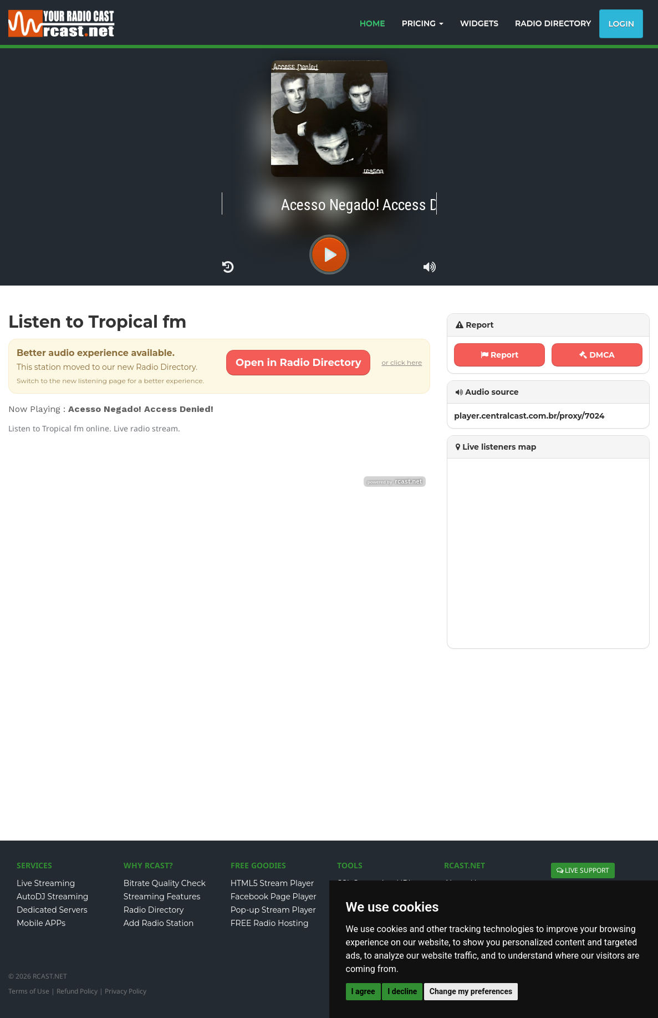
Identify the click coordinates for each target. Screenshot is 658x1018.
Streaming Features (162, 897)
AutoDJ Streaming (52, 897)
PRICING (422, 23)
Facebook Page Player (274, 897)
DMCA (597, 355)
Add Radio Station (159, 923)
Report (499, 355)
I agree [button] (363, 991)
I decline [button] (402, 991)
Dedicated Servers (52, 910)
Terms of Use (28, 991)
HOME (372, 23)
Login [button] (621, 24)
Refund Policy (77, 991)
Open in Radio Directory (298, 363)
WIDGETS (479, 23)
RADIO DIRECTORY (553, 23)
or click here (401, 362)
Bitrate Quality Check (165, 883)
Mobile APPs (41, 923)
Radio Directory (154, 910)
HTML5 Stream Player (272, 883)
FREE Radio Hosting (270, 923)
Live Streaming (46, 883)
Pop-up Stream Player (273, 910)
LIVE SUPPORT (583, 870)
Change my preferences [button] (471, 991)
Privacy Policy (125, 991)
